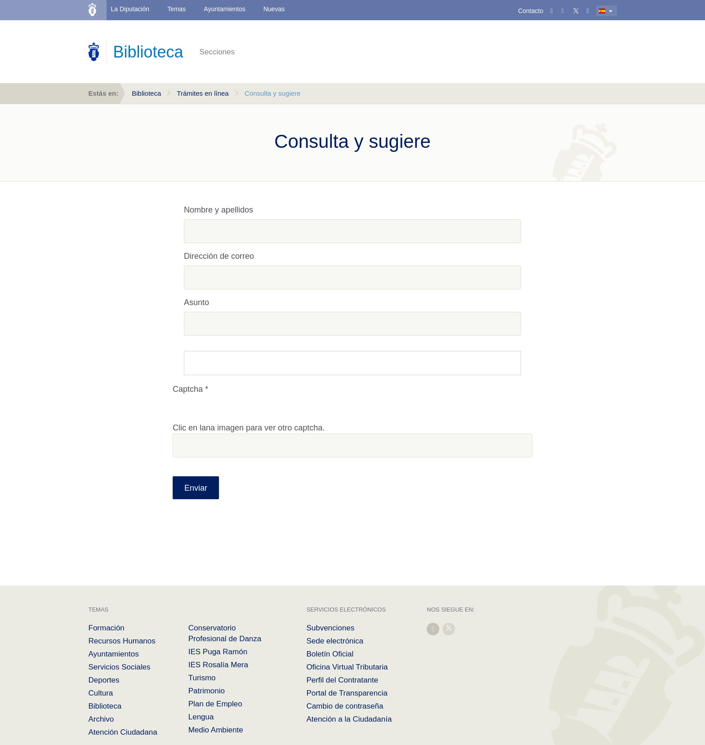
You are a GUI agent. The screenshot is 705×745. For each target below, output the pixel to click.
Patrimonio (206, 691)
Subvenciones (330, 628)
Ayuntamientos (224, 9)
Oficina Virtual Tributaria (347, 667)
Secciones (217, 52)
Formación (107, 628)
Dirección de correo (219, 256)
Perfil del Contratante (342, 680)
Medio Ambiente (215, 730)
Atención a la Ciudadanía (349, 719)
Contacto (530, 10)
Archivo (101, 719)
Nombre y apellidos (218, 209)
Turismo (202, 678)
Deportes (104, 680)
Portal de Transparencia (347, 693)
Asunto (196, 302)
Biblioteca (146, 93)
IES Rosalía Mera (218, 665)
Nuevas (274, 9)
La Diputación (130, 9)
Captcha (188, 389)
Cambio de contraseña (344, 706)
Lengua (201, 717)
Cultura (101, 693)
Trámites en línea (202, 93)
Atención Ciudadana (123, 732)
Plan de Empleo (215, 704)
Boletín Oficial (329, 654)
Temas (176, 9)
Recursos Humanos (122, 641)
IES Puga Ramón (217, 651)
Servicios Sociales (120, 667)
